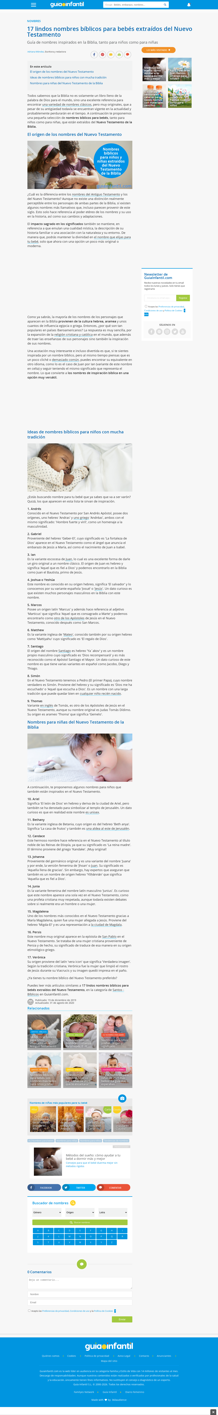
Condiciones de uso (80, 1310)
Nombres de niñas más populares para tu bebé (58, 1102)
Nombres (34, 21)
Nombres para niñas (67, 1140)
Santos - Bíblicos (38, 1032)
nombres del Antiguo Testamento (96, 194)
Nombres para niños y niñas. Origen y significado (114, 1043)
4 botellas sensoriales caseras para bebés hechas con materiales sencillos (153, 98)
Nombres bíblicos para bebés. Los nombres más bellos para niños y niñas (43, 1079)
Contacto (144, 1355)
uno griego (81, 518)
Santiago (64, 651)
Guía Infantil (110, 1392)
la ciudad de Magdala (106, 925)
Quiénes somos (50, 1355)
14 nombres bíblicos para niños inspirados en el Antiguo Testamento (43, 1041)
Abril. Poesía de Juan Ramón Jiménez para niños (180, 74)
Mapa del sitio (109, 1361)
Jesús (98, 589)
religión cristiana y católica (73, 334)
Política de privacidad (97, 1355)
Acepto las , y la (72, 1310)
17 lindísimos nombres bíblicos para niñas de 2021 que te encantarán (78, 1079)
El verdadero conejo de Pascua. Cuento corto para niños (180, 100)
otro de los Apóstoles (69, 618)
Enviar (122, 1319)
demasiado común (65, 360)
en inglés (46, 705)
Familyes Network (84, 1392)
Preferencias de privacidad (55, 1310)
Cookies (72, 1355)
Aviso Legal (124, 1355)
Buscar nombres (80, 1222)
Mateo (68, 634)
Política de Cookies (103, 1310)
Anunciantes (164, 1355)
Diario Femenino (134, 1392)
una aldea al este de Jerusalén (107, 828)
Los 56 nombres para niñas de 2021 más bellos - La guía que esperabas (115, 1079)
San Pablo (109, 936)
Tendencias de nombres (113, 1069)
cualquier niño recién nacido (100, 693)
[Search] (165, 5)
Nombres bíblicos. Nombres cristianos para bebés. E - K (78, 1043)
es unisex (92, 812)
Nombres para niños (90, 1140)
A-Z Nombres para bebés (113, 1035)
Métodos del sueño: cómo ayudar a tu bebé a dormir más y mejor (153, 73)
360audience (119, 1399)
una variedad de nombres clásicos (66, 104)
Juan (69, 559)
